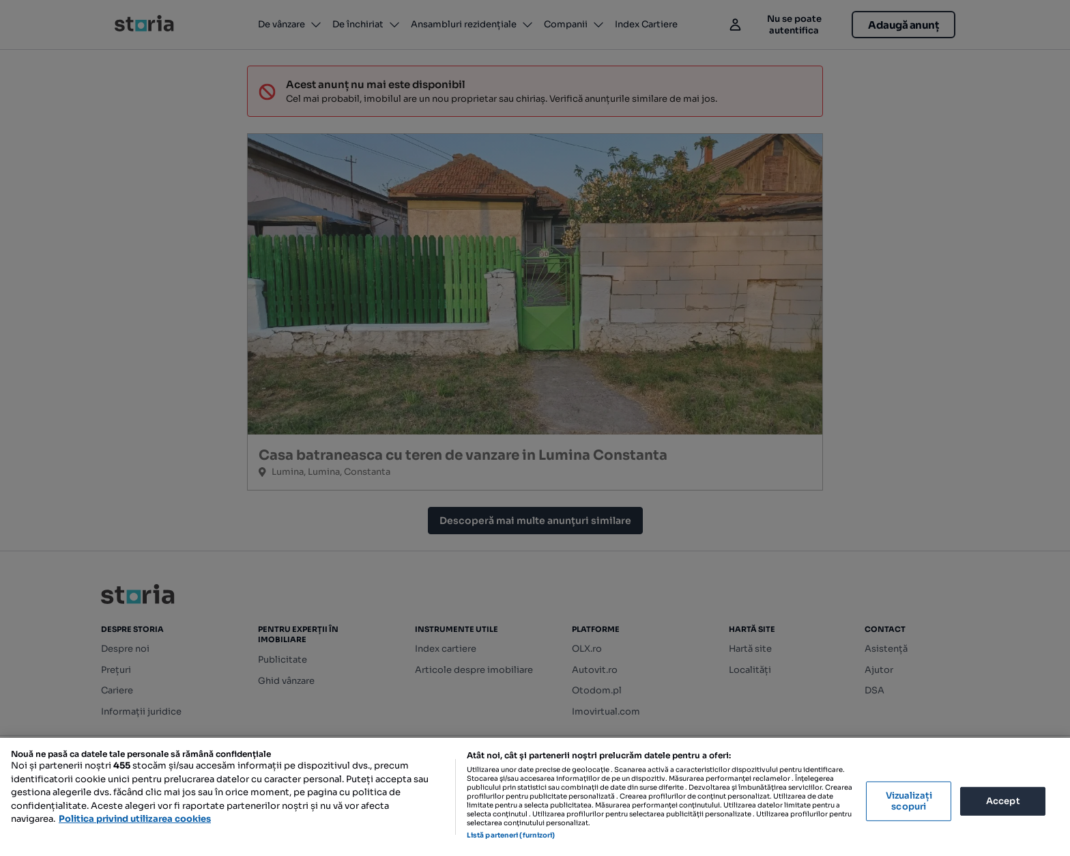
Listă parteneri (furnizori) (511, 835)
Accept (1003, 801)
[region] (535, 797)
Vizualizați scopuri (909, 801)
